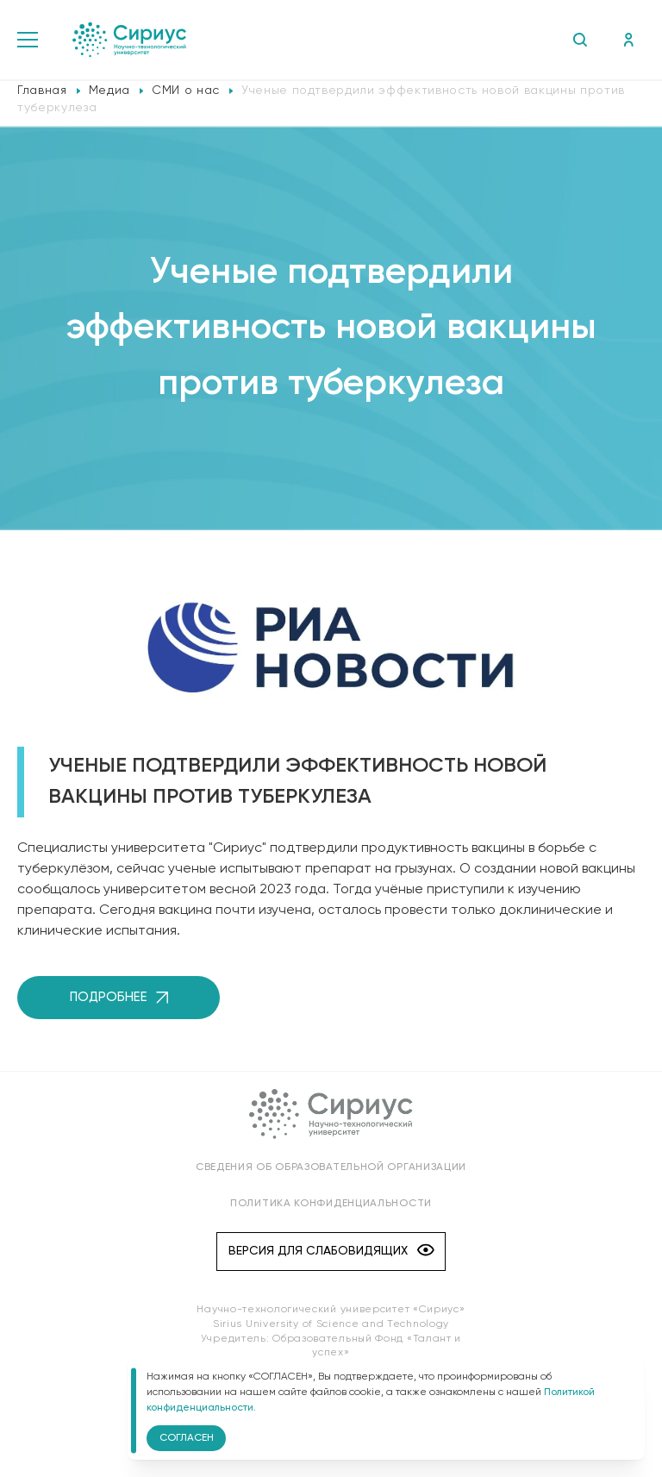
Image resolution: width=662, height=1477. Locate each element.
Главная (42, 90)
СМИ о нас (186, 90)
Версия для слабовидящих (331, 1251)
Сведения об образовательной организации (331, 1167)
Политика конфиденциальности (331, 1203)
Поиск (579, 40)
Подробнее (119, 997)
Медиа (109, 90)
